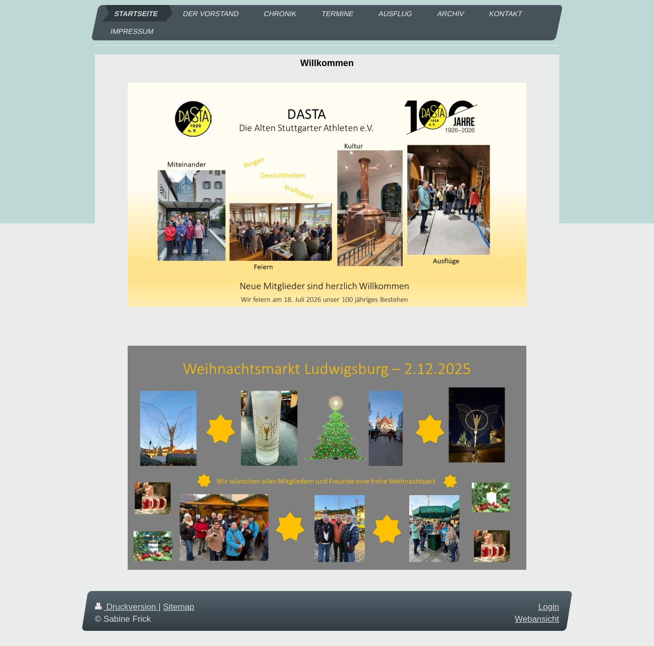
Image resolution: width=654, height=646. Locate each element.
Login (548, 607)
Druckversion (126, 607)
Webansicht (537, 619)
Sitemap (178, 607)
